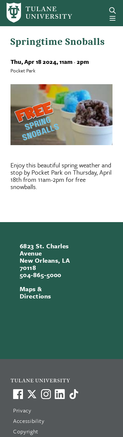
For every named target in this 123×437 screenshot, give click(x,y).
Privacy (22, 410)
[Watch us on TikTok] (74, 394)
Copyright (25, 431)
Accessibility (29, 421)
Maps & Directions (35, 292)
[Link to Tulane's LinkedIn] (60, 394)
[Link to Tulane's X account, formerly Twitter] (32, 394)
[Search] (112, 10)
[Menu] (112, 18)
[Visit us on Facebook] (18, 394)
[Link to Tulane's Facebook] (46, 394)
